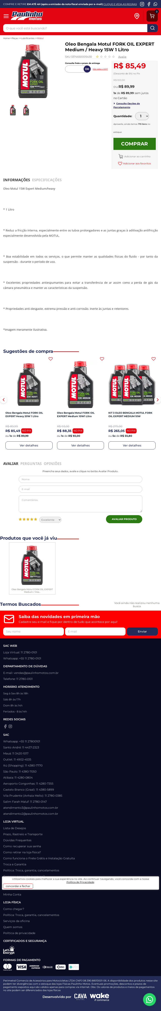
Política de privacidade (19, 933)
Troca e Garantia (14, 864)
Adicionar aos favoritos (137, 163)
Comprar (134, 144)
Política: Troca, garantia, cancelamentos (31, 870)
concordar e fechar (18, 886)
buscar (152, 28)
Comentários (80, 503)
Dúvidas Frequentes (17, 840)
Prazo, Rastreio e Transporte (23, 834)
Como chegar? (13, 909)
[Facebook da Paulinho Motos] (148, 4)
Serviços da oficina (16, 921)
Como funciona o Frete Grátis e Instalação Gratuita (39, 858)
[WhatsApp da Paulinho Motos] (155, 4)
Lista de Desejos (14, 828)
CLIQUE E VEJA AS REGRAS (120, 4)
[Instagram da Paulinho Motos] (142, 4)
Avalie (122, 56)
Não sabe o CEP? (100, 69)
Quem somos (12, 927)
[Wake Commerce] (99, 997)
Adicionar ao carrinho (137, 156)
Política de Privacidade (80, 882)
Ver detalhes (29, 445)
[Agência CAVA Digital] (80, 997)
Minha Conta (12, 894)
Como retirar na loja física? (22, 852)
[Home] (34, 16)
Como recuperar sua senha (22, 846)
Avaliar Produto (124, 519)
